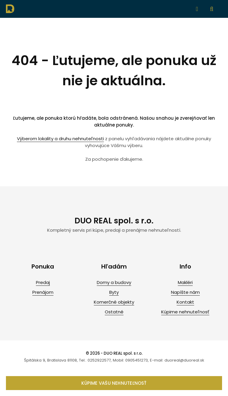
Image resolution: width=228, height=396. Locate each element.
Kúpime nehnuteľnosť (185, 312)
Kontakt (185, 302)
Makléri (185, 282)
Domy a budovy (114, 282)
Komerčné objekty (114, 302)
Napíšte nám (185, 292)
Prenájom (42, 292)
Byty (114, 292)
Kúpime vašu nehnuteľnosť (113, 383)
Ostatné (114, 312)
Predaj (43, 282)
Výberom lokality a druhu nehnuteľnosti (60, 138)
